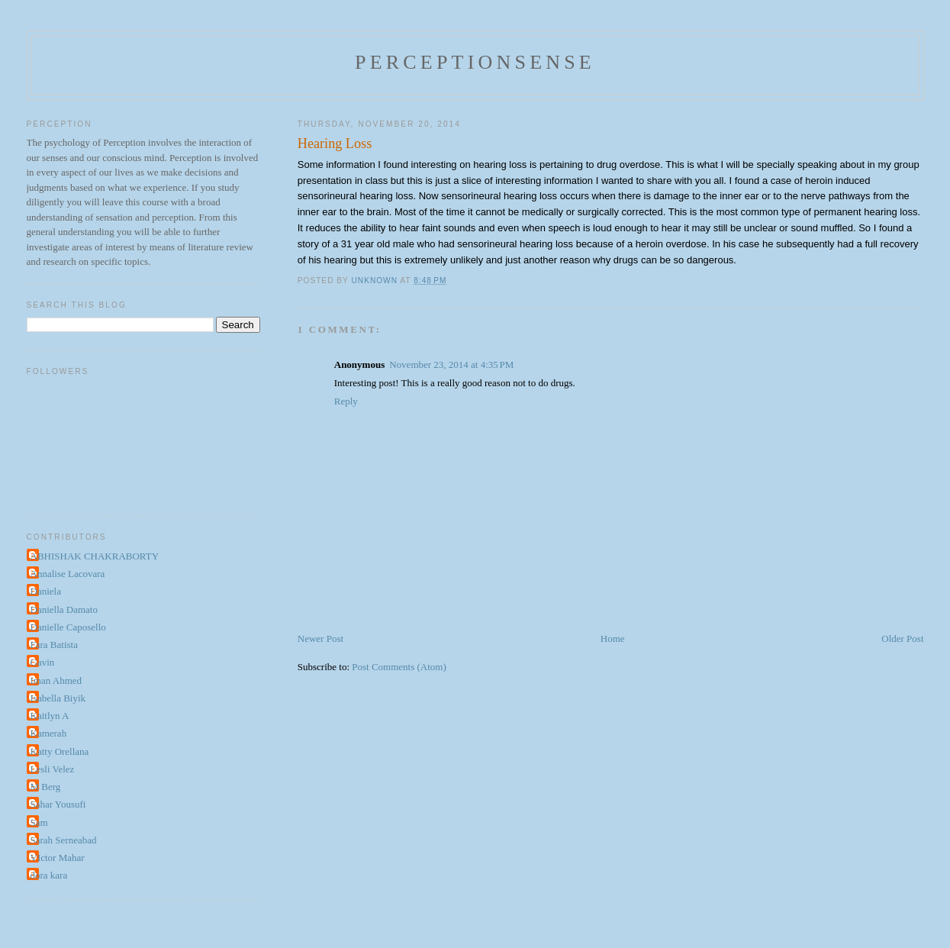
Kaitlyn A (50, 715)
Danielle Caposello (68, 627)
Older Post (902, 638)
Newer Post (320, 638)
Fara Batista (54, 644)
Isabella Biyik (58, 698)
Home (613, 638)
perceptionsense (475, 62)
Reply (346, 401)
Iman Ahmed (56, 680)
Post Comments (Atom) (399, 666)
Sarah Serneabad (64, 840)
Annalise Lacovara (68, 573)
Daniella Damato (64, 609)
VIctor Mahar (58, 857)
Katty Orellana (60, 751)
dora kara (49, 875)
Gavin (43, 662)
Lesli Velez (53, 769)
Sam (39, 822)
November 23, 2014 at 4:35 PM (451, 364)
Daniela (46, 591)
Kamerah (49, 733)
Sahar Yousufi (58, 804)
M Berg (46, 786)
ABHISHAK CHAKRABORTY (95, 556)
